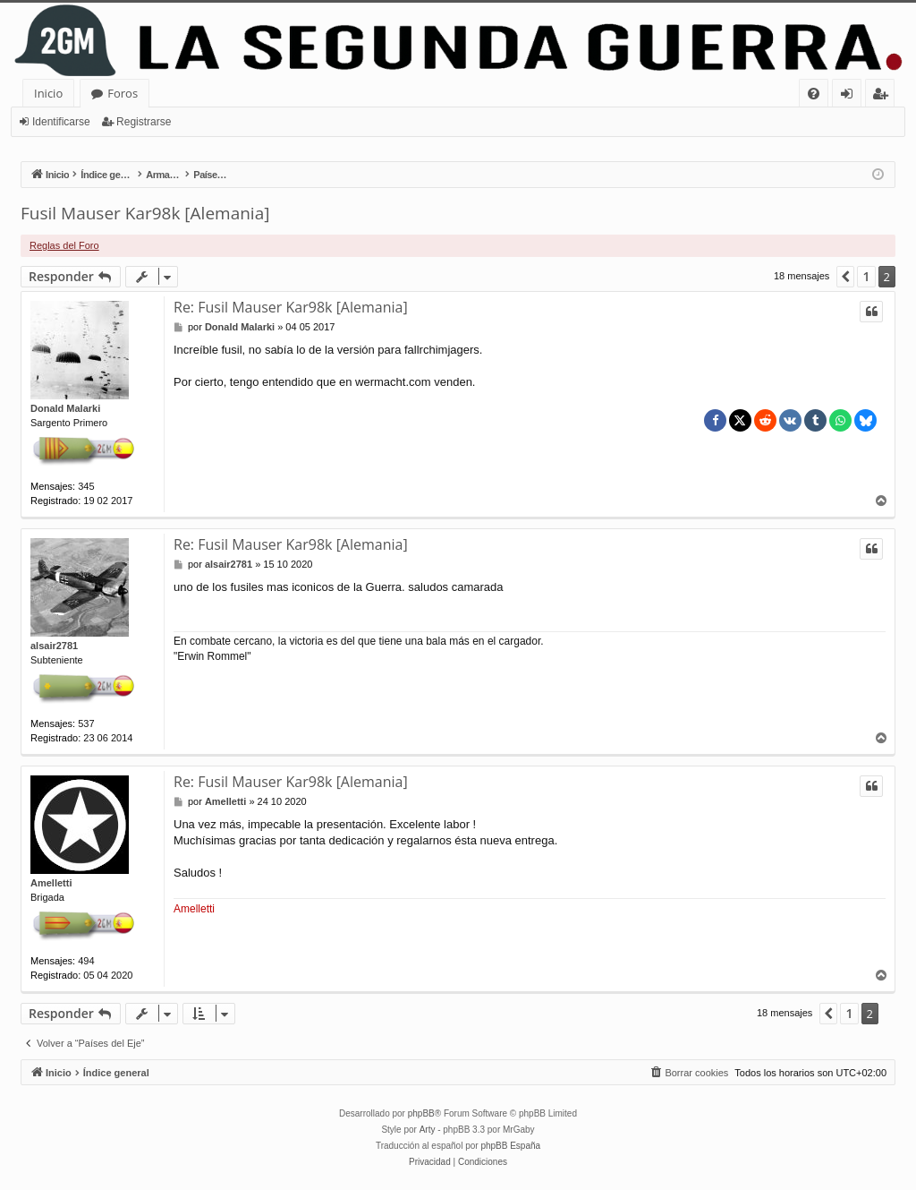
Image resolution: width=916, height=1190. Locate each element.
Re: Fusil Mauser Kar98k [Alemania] (291, 307)
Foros (122, 93)
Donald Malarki (65, 408)
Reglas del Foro (64, 245)
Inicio (48, 93)
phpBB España (510, 1146)
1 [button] (865, 276)
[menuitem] (813, 93)
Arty (428, 1129)
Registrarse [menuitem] (884, 96)
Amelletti (51, 883)
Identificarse (61, 122)
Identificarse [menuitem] (851, 96)
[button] (845, 276)
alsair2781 (54, 645)
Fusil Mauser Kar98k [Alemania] (145, 213)
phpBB (421, 1113)
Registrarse (143, 122)
